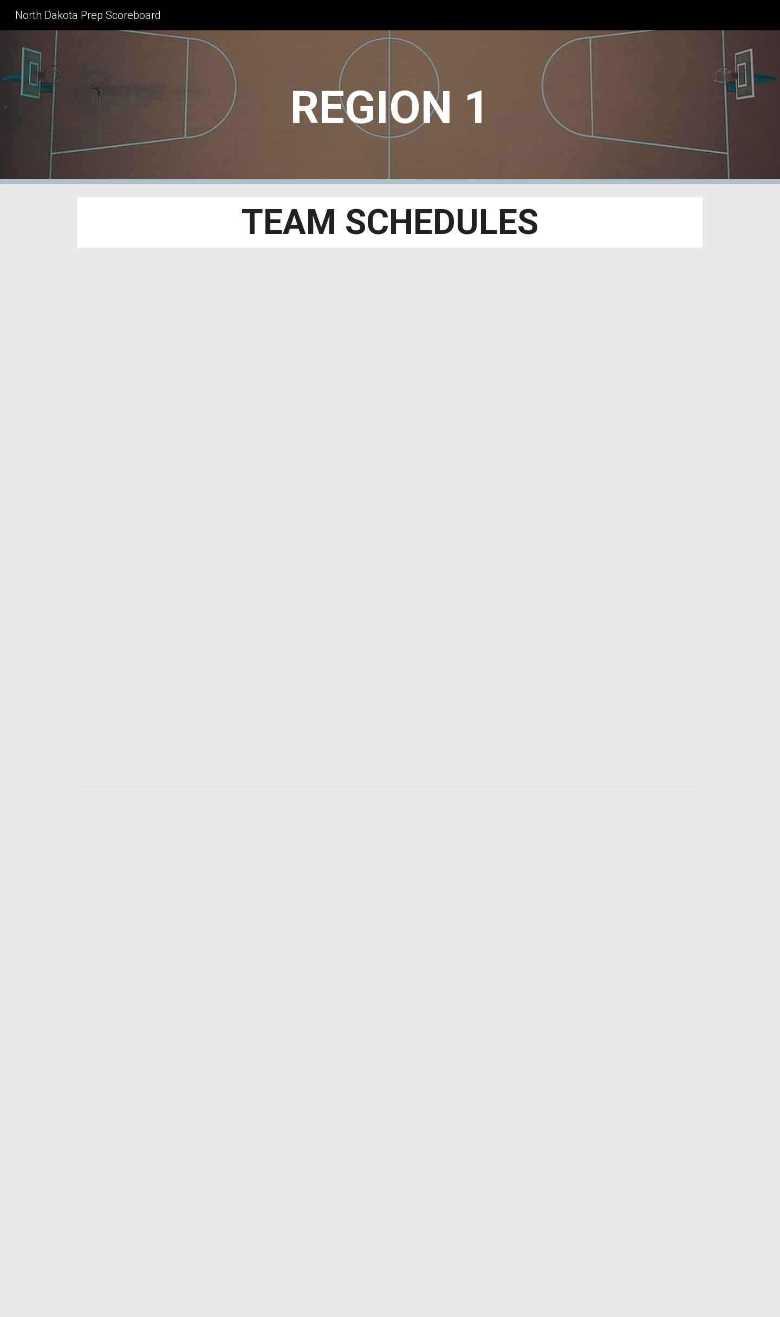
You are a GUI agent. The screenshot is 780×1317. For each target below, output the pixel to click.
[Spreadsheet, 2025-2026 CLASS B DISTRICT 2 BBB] (390, 1058)
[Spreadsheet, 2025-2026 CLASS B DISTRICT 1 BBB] (390, 530)
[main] (390, 107)
